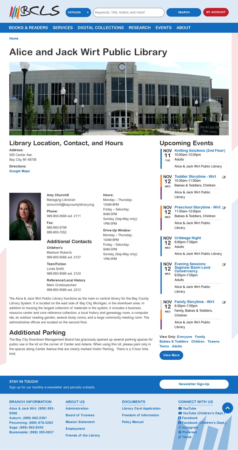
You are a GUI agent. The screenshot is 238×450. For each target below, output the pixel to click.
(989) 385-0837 (42, 432)
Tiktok (185, 437)
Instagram (188, 427)
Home (13, 38)
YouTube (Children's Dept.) (201, 413)
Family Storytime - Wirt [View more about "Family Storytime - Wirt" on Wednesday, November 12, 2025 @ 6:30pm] (194, 302)
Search (184, 12)
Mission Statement (80, 422)
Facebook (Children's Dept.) (202, 423)
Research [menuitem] (140, 27)
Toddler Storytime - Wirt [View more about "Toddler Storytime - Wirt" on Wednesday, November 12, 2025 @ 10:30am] (195, 176)
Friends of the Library (83, 435)
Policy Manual (133, 422)
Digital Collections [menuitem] (101, 27)
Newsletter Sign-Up (194, 384)
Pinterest (187, 432)
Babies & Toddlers (174, 341)
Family (200, 337)
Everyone (184, 337)
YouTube (187, 408)
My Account (216, 12)
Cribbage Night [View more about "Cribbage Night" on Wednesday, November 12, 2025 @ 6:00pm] (188, 238)
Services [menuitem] (63, 27)
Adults (177, 346)
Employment (75, 429)
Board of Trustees (80, 415)
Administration (77, 408)
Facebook (188, 418)
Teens (164, 346)
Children (198, 341)
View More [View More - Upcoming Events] (171, 355)
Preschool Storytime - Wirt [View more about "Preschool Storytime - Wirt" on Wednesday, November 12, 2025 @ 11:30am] (197, 207)
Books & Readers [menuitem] (28, 27)
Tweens (214, 341)
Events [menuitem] (164, 27)
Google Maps (19, 171)
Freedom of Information (140, 415)
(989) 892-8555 (31, 427)
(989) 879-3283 (41, 423)
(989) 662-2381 (35, 418)
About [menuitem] (184, 27)
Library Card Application (141, 408)
